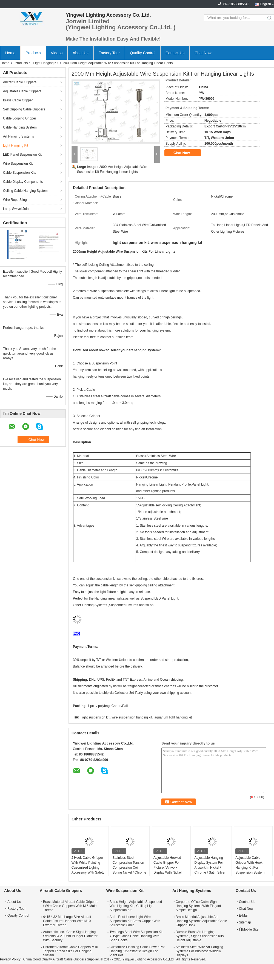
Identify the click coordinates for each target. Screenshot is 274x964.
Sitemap (245, 922)
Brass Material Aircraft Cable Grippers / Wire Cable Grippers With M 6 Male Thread (70, 906)
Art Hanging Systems (18, 136)
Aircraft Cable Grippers (19, 82)
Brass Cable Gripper (18, 100)
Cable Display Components (23, 182)
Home (10, 53)
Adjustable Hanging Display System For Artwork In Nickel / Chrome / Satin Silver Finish (210, 867)
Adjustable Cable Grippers (22, 91)
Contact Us (174, 53)
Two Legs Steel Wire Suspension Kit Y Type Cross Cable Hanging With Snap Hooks (136, 936)
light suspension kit (95, 717)
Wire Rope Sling (15, 200)
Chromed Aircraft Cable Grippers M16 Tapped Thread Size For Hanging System (70, 951)
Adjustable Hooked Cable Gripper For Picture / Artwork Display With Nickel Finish (167, 867)
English (265, 4)
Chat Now (203, 53)
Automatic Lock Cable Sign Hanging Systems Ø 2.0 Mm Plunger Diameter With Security (70, 936)
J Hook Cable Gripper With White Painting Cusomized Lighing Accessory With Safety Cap (88, 867)
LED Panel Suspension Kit (22, 154)
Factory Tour (109, 53)
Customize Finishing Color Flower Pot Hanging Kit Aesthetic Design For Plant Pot (137, 951)
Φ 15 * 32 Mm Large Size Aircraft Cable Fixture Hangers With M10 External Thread (67, 921)
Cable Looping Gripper (19, 118)
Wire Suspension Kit (18, 164)
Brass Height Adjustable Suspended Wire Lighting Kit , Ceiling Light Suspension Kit (136, 906)
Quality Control (142, 53)
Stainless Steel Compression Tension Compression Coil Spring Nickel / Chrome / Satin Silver (129, 867)
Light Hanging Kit (45, 63)
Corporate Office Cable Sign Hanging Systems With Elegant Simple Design (198, 906)
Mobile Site (248, 929)
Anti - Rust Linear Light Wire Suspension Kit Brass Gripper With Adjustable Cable (135, 921)
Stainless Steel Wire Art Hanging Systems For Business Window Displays (199, 951)
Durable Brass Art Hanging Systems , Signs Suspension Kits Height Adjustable (200, 936)
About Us (81, 53)
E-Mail (243, 915)
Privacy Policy (10, 959)
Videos (57, 53)
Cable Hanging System (20, 127)
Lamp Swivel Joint (16, 209)
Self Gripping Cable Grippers (24, 109)
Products (33, 53)
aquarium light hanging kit (173, 717)
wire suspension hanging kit (132, 717)
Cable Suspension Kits (19, 173)
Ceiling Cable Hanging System (25, 191)
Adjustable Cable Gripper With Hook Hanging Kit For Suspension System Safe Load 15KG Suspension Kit (249, 870)
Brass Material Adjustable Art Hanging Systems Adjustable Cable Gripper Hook (201, 921)
